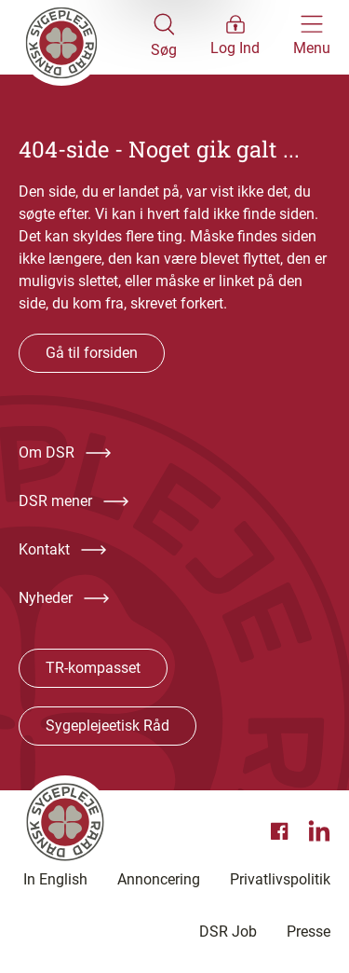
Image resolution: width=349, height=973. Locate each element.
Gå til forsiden (92, 353)
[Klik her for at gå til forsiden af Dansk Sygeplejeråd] (85, 37)
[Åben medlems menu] (235, 37)
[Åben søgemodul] (164, 37)
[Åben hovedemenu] (311, 37)
